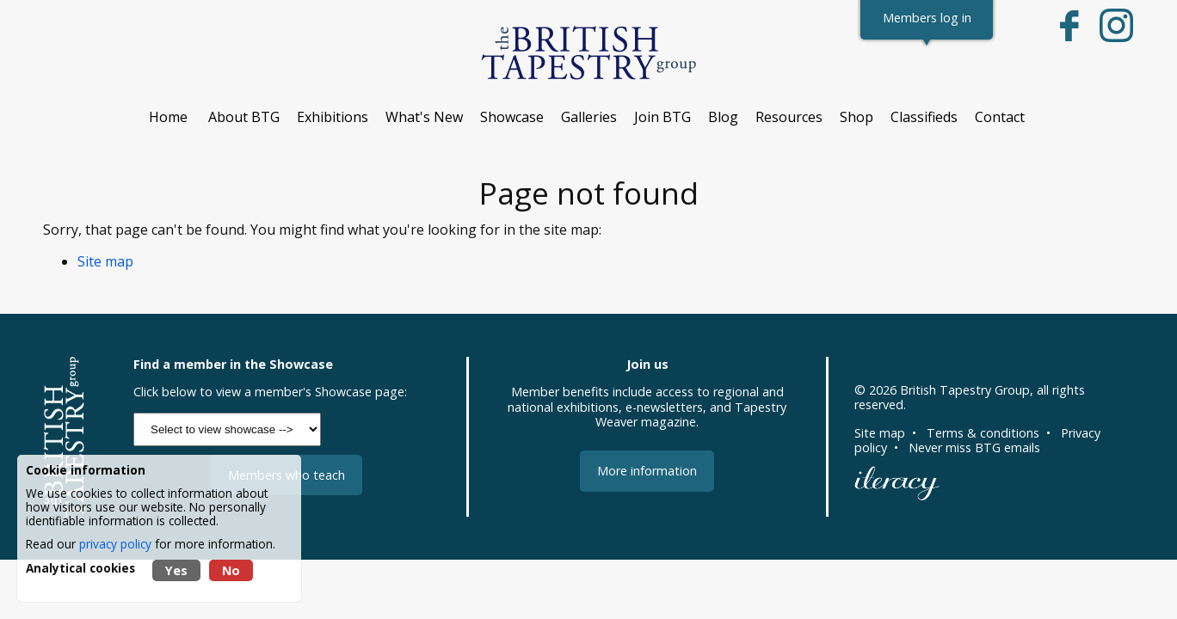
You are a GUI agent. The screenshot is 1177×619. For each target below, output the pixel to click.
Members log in (927, 17)
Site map (105, 261)
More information (647, 471)
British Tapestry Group (965, 390)
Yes (176, 570)
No (231, 570)
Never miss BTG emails (974, 447)
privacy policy (115, 544)
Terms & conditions (983, 433)
